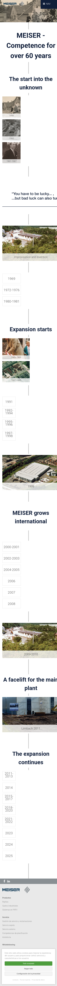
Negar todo (28, 969)
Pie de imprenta (25, 980)
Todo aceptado (28, 963)
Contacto (15, 980)
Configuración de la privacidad (28, 974)
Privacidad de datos (38, 980)
